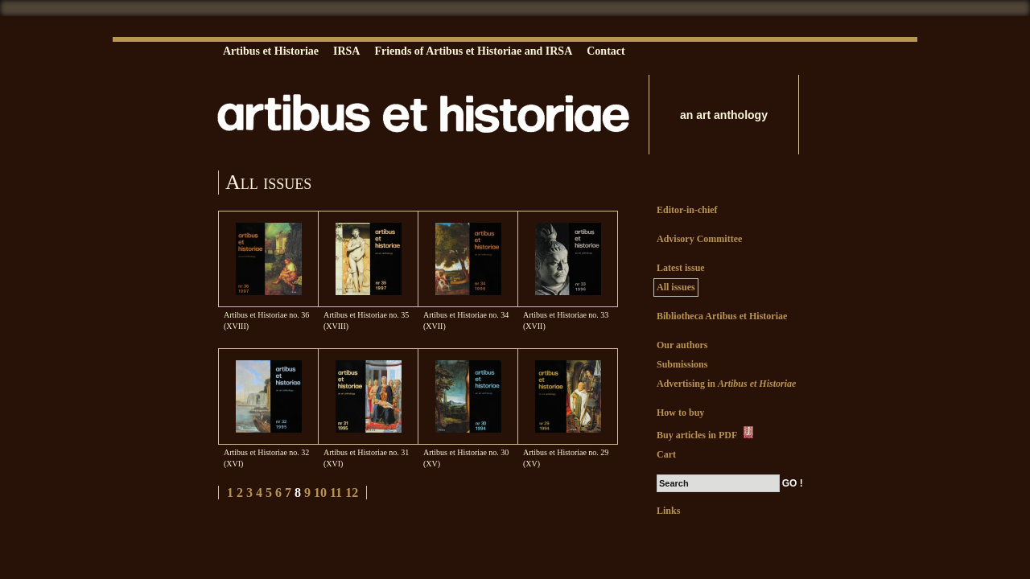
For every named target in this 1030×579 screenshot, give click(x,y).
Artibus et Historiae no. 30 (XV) (466, 458)
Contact (605, 51)
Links (668, 510)
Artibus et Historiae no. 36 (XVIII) (266, 320)
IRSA (346, 51)
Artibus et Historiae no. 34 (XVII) (466, 320)
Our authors (682, 345)
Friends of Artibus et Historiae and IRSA (473, 51)
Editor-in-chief (687, 210)
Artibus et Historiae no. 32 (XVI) (266, 458)
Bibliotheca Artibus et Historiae (722, 316)
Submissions (682, 364)
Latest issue (681, 267)
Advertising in (726, 383)
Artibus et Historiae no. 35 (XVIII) (366, 320)
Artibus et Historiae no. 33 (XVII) (565, 320)
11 (336, 492)
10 (320, 492)
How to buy (680, 412)
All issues (676, 287)
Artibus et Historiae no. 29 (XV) (565, 458)
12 (351, 492)
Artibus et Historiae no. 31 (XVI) (366, 458)
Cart (666, 454)
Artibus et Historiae (271, 51)
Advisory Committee (699, 238)
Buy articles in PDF (706, 433)
